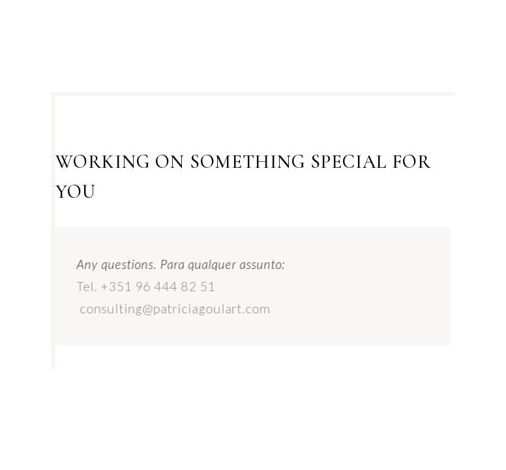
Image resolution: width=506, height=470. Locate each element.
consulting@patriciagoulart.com (171, 308)
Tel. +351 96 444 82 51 (142, 286)
